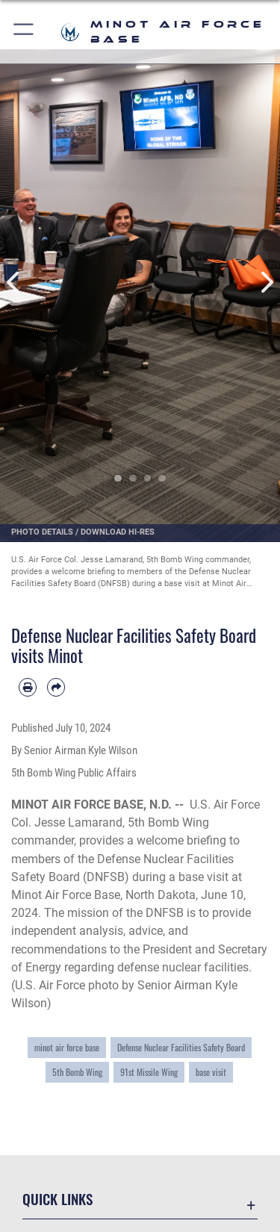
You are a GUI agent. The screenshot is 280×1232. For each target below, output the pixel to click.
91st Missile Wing (149, 1072)
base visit (211, 1072)
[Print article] (28, 687)
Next (266, 282)
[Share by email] (56, 687)
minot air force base (66, 1047)
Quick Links (57, 1199)
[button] (24, 31)
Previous (14, 282)
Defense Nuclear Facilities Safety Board (181, 1047)
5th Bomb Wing (77, 1072)
